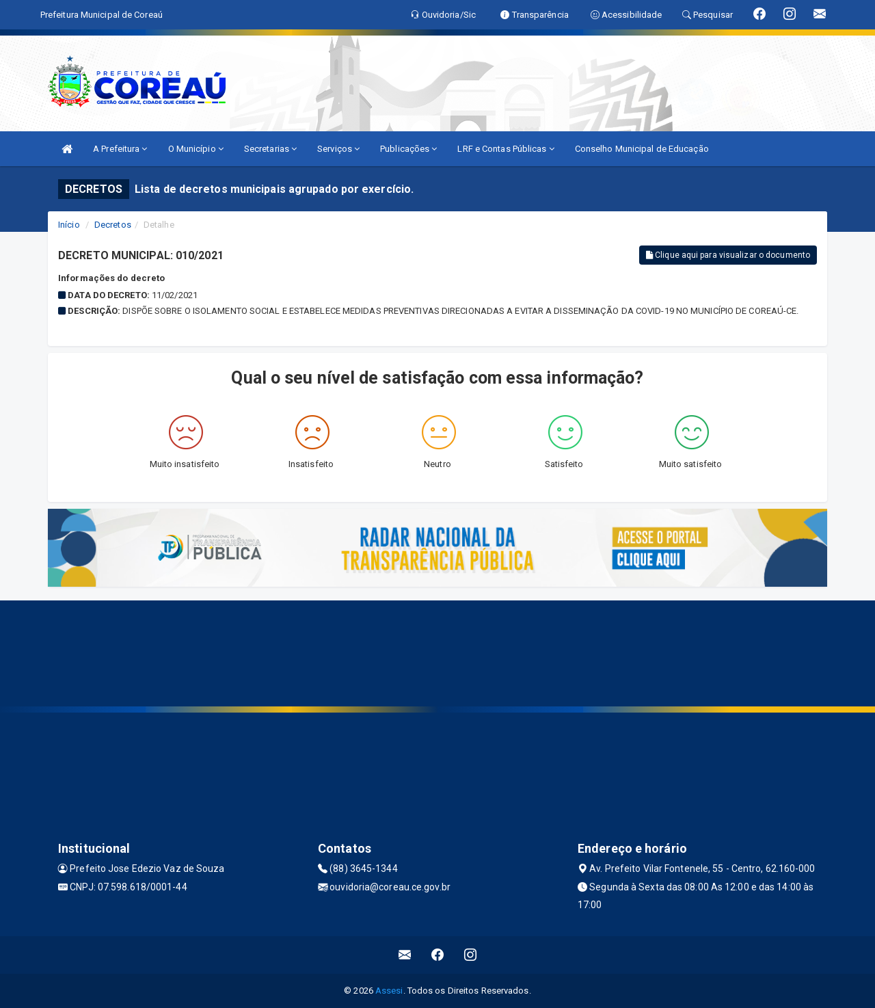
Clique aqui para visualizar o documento (728, 255)
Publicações (408, 149)
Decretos (112, 225)
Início (69, 225)
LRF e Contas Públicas (505, 149)
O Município (196, 149)
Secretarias (270, 149)
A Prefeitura (120, 149)
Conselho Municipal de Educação (642, 149)
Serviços (338, 149)
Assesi (389, 990)
